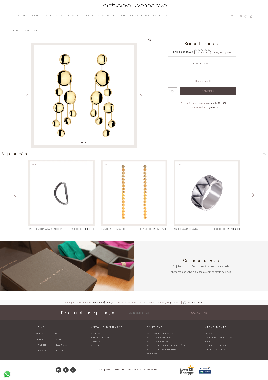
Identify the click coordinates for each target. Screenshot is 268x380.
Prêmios (96, 342)
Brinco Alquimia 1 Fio (114, 229)
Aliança (24, 16)
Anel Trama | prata (186, 229)
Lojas (208, 334)
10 (202, 52)
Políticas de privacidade (161, 334)
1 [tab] (82, 142)
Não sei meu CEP (204, 81)
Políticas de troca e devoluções (165, 345)
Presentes (152, 15)
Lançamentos (129, 16)
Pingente (71, 16)
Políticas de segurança (160, 338)
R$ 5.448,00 (215, 52)
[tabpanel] (84, 95)
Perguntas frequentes (218, 338)
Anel (35, 16)
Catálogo (96, 334)
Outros (59, 351)
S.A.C (208, 342)
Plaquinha (61, 345)
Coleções (106, 15)
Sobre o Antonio (100, 338)
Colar (58, 16)
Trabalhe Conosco (216, 345)
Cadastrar (199, 312)
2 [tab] (86, 142)
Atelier (95, 345)
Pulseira (87, 16)
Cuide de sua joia (215, 349)
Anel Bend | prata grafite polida (48, 229)
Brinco (46, 16)
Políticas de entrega (158, 342)
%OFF (169, 16)
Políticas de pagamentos (161, 349)
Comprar (208, 91)
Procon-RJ (152, 353)
